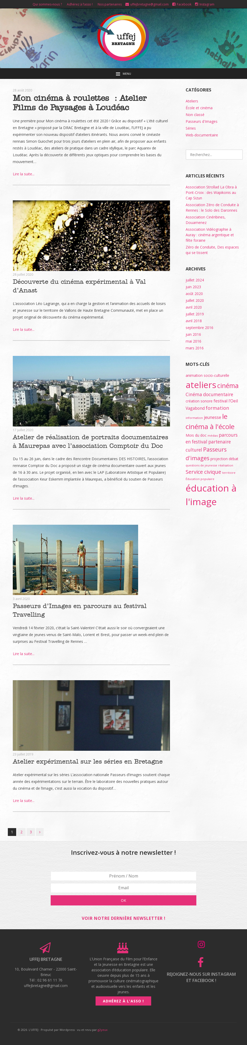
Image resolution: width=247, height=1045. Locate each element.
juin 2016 (193, 334)
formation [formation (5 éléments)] (217, 408)
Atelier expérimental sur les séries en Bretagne (85, 749)
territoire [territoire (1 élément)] (229, 473)
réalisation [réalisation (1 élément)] (225, 465)
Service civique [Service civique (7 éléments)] (203, 471)
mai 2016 (193, 341)
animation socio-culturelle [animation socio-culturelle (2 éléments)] (207, 375)
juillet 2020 (195, 300)
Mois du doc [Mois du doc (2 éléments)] (196, 435)
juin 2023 (193, 286)
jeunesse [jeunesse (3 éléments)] (212, 417)
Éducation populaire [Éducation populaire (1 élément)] (200, 479)
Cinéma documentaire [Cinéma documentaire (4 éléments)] (209, 394)
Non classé (195, 114)
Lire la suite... (23, 173)
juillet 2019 (195, 313)
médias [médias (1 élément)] (213, 435)
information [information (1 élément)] (194, 418)
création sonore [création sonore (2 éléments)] (199, 401)
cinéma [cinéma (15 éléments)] (228, 385)
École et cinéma (199, 107)
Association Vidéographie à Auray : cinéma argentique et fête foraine (210, 235)
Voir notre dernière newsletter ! (124, 905)
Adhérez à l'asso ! (123, 987)
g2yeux (103, 1017)
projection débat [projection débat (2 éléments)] (224, 458)
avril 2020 (194, 307)
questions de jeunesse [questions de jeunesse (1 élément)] (201, 465)
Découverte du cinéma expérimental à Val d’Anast (89, 282)
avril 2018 (194, 320)
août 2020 (194, 293)
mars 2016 (195, 347)
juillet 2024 (195, 280)
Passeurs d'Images (201, 121)
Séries (191, 128)
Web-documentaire (202, 134)
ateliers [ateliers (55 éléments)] (201, 385)
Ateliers (192, 101)
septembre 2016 (199, 327)
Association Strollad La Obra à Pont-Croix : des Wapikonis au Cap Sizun (211, 192)
